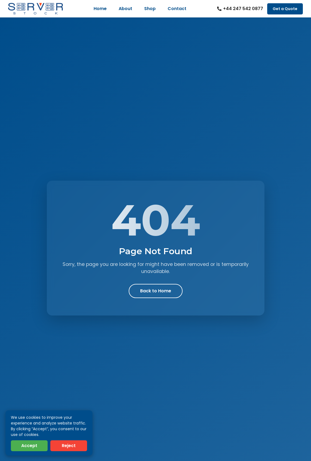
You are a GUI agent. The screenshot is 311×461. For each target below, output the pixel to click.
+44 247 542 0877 (243, 8)
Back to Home (155, 291)
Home (100, 8)
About (125, 8)
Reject (69, 445)
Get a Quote (285, 8)
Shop (150, 8)
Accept (29, 445)
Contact (177, 8)
